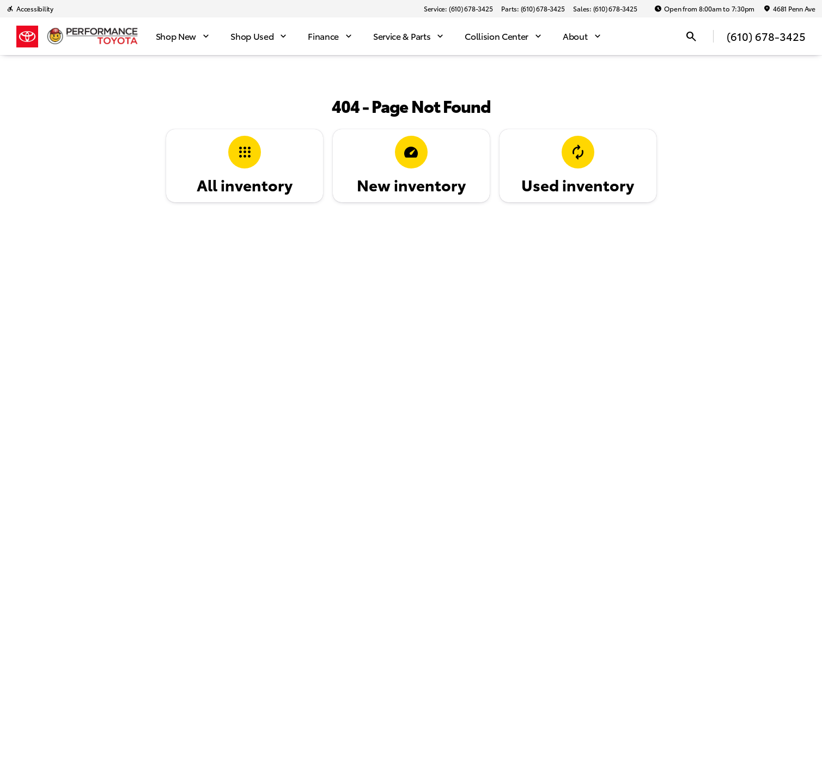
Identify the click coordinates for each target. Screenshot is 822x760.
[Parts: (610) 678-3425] (533, 8)
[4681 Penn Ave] (789, 8)
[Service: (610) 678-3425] (458, 8)
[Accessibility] (30, 8)
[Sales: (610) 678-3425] (605, 8)
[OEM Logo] (27, 36)
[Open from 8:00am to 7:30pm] (704, 8)
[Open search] (691, 36)
